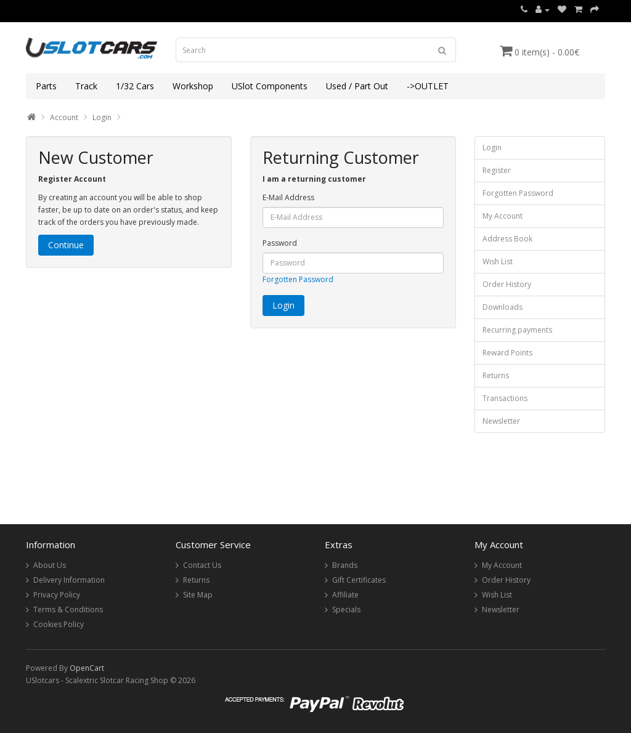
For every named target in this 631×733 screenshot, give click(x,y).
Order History (506, 284)
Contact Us (202, 565)
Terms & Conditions (68, 609)
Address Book (507, 238)
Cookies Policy (58, 624)
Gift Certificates (359, 580)
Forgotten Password (298, 279)
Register (496, 170)
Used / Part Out (357, 86)
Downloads (502, 307)
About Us (49, 565)
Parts (46, 86)
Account (64, 117)
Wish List (497, 261)
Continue (66, 245)
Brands (344, 565)
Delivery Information (69, 580)
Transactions (504, 398)
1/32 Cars (135, 86)
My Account (502, 216)
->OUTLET (428, 86)
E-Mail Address (288, 197)
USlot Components (269, 86)
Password (280, 243)
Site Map (198, 594)
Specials (346, 609)
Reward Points (507, 352)
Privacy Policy (56, 594)
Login (102, 117)
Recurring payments (517, 330)
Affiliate (345, 594)
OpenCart (87, 668)
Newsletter (501, 421)
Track (86, 86)
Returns (495, 375)
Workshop (193, 86)
